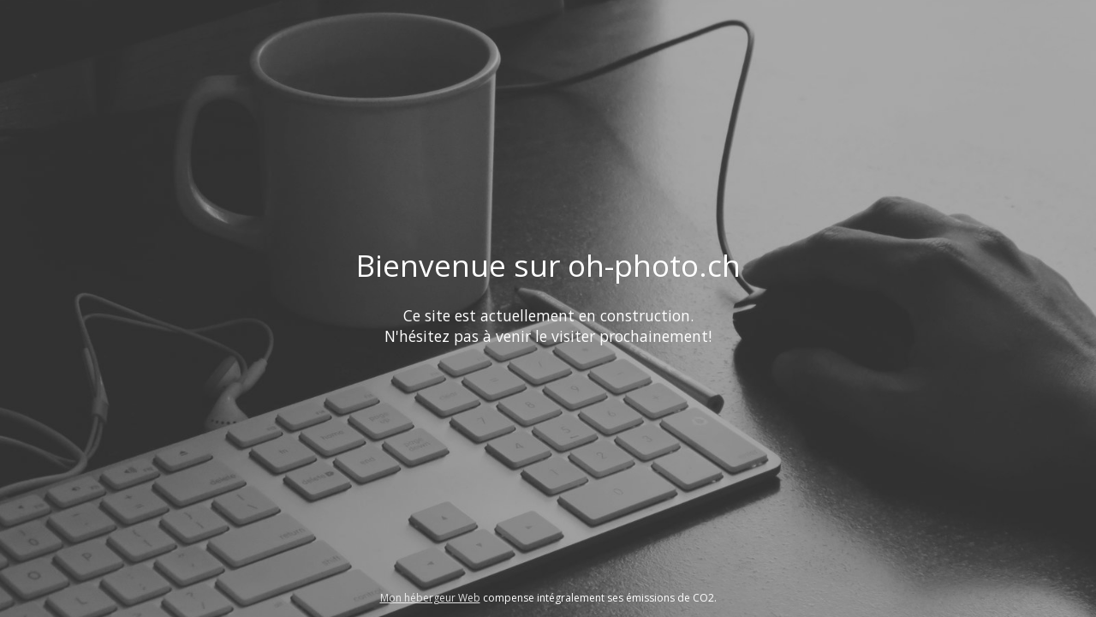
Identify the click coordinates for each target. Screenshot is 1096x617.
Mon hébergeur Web (430, 597)
